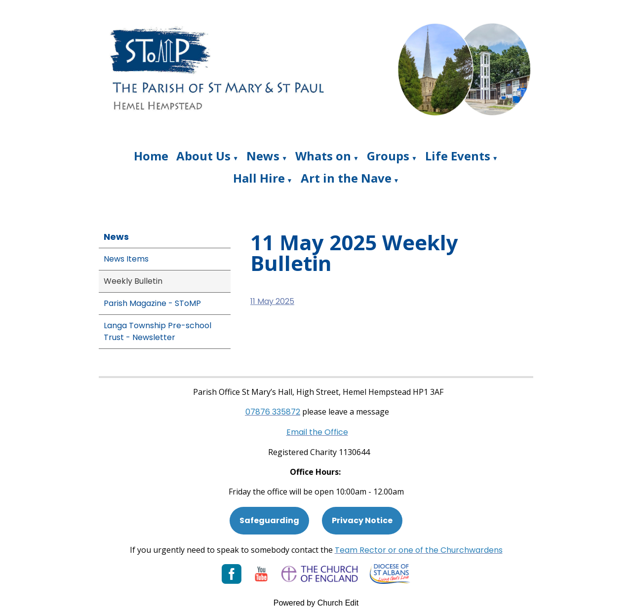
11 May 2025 (272, 301)
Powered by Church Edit (316, 603)
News (262, 156)
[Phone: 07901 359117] (272, 412)
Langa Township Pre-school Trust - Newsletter (157, 331)
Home (151, 156)
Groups (388, 156)
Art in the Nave (346, 178)
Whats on (323, 156)
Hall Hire (259, 178)
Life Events (457, 156)
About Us (203, 156)
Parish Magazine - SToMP (152, 303)
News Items (126, 259)
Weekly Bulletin (133, 281)
